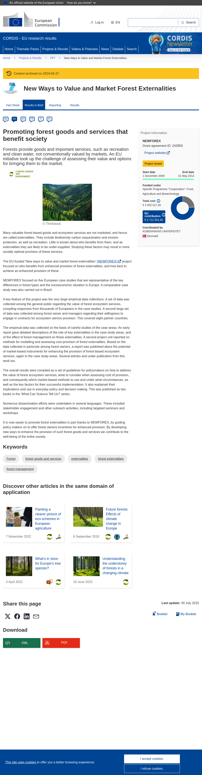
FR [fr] (32, 118)
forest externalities (111, 458)
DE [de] (5, 118)
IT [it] (41, 118)
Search (132, 49)
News (105, 49)
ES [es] (23, 118)
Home (9, 49)
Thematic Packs (28, 49)
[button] (115, 22)
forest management (20, 469)
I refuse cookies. (152, 768)
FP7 (52, 58)
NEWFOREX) (108, 261)
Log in (97, 22)
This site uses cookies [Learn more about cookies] (21, 762)
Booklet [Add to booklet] (160, 613)
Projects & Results (55, 49)
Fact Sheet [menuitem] (13, 105)
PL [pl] (49, 118)
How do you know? (81, 2)
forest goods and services (43, 458)
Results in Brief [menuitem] (34, 105)
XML (25, 643)
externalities (79, 458)
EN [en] (14, 118)
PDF (64, 642)
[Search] (188, 22)
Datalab (117, 49)
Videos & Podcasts (84, 49)
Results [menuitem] (74, 105)
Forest (11, 458)
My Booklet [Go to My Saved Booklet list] (186, 614)
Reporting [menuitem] (55, 105)
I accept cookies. (152, 758)
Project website (155, 153)
